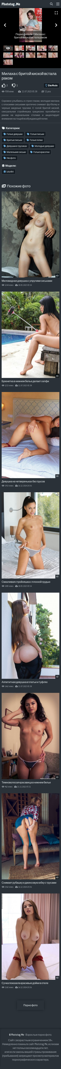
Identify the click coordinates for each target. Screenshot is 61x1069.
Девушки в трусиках (15, 146)
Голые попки (35, 140)
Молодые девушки (43, 146)
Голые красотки (39, 152)
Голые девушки (13, 134)
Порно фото (30, 1005)
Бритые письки (13, 140)
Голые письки (35, 134)
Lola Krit (9, 171)
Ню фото (10, 158)
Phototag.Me (11, 4)
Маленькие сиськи (15, 152)
